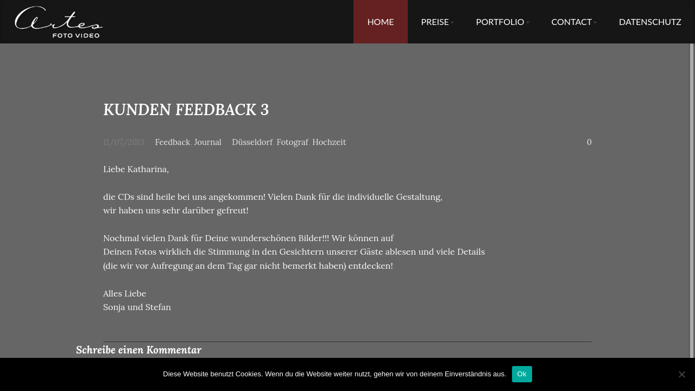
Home (380, 21)
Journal (208, 142)
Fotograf (292, 142)
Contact (572, 21)
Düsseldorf (252, 142)
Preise (435, 21)
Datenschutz (650, 21)
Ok (522, 374)
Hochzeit (329, 142)
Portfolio (500, 21)
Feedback (173, 142)
